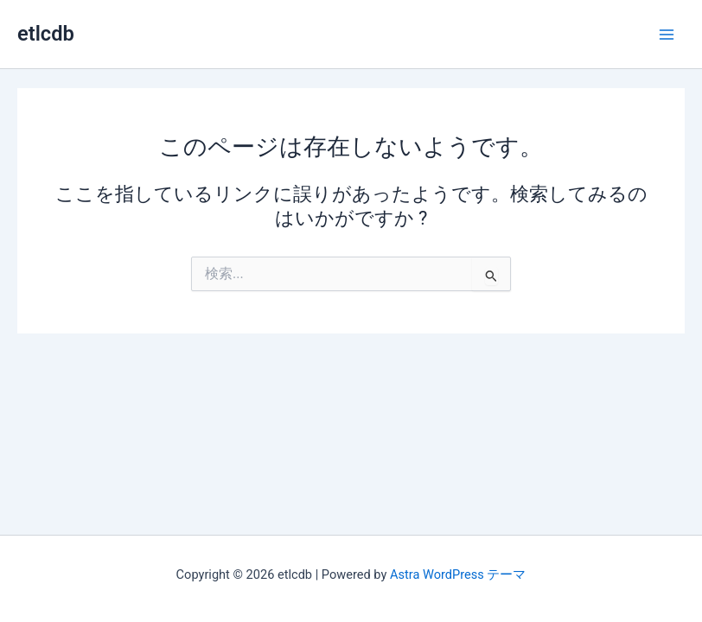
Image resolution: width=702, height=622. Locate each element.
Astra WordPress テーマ (458, 574)
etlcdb (45, 34)
